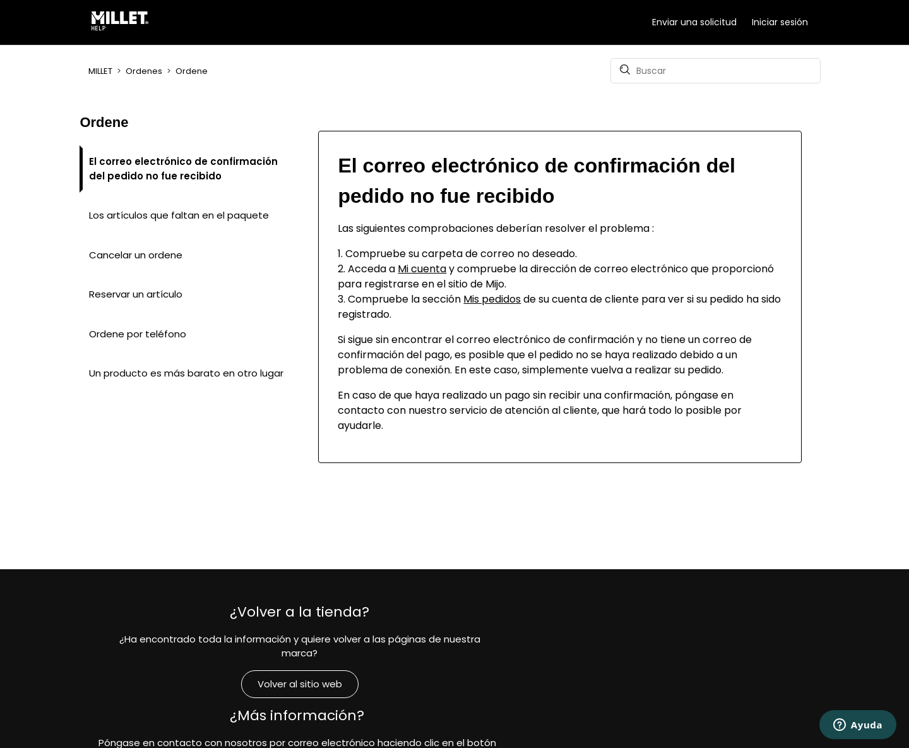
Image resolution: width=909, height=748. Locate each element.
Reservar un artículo (135, 294)
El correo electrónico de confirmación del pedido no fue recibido (183, 169)
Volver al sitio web (209, 677)
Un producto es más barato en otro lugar (186, 373)
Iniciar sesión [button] (780, 22)
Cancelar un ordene (135, 255)
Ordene (191, 71)
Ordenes (144, 71)
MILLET (100, 71)
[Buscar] (715, 70)
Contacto (454, 705)
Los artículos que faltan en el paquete (179, 215)
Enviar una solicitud (694, 22)
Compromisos (700, 697)
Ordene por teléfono (137, 334)
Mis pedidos (492, 299)
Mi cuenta (422, 269)
